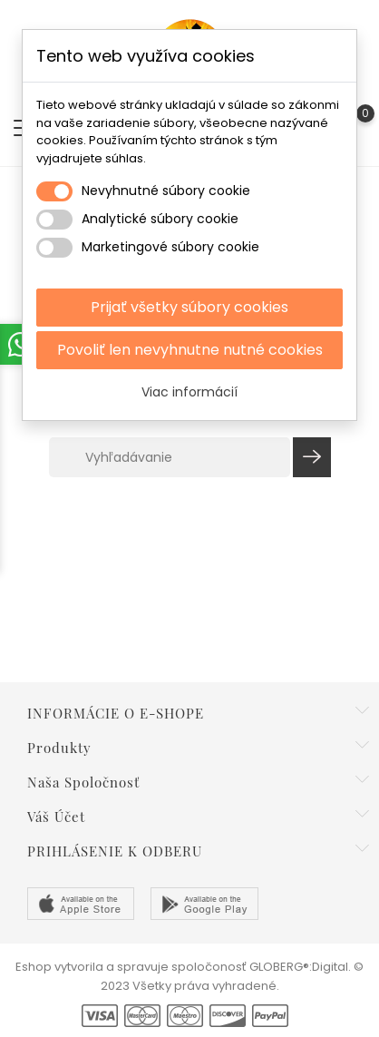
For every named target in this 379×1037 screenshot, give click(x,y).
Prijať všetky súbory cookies (189, 307)
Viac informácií (189, 392)
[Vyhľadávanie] (169, 457)
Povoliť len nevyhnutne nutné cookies (190, 349)
